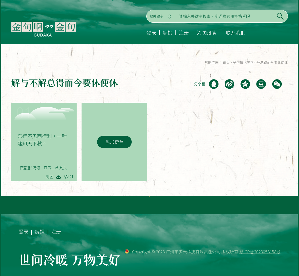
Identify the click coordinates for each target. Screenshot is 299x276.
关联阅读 (206, 32)
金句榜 (238, 62)
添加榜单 (114, 142)
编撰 (167, 32)
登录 (151, 32)
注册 (184, 32)
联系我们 (236, 32)
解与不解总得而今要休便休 (267, 62)
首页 (226, 62)
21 (71, 176)
